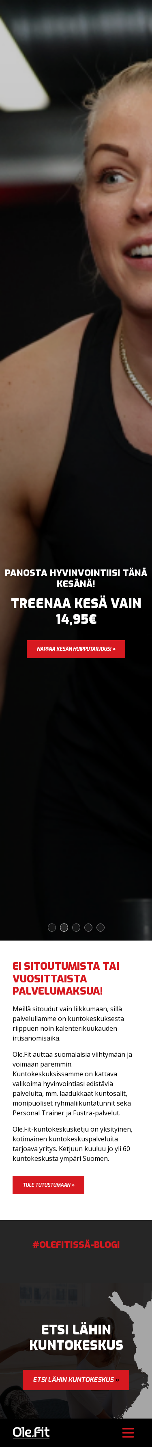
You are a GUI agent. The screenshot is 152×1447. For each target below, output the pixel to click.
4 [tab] (88, 928)
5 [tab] (101, 928)
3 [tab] (76, 928)
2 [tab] (64, 928)
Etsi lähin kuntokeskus (76, 1379)
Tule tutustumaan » (48, 1185)
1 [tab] (52, 928)
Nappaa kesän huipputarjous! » (76, 649)
